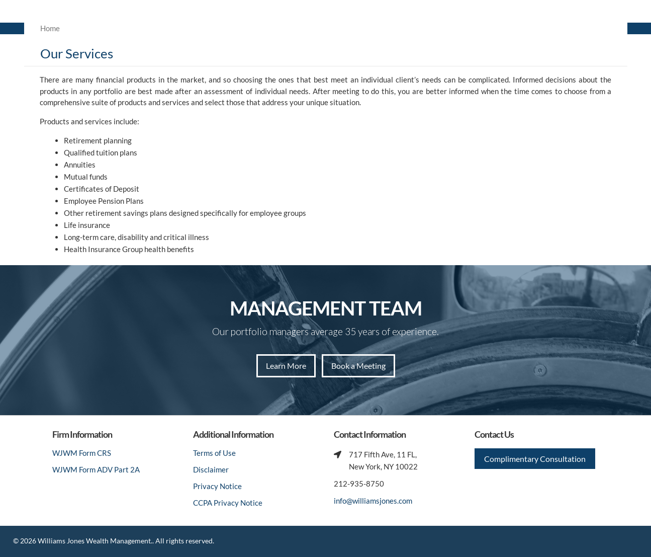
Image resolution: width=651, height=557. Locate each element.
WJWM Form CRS (81, 452)
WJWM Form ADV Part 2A (96, 469)
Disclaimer (211, 469)
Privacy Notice (217, 486)
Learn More (286, 365)
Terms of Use (214, 452)
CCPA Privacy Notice (227, 502)
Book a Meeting (358, 365)
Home (50, 28)
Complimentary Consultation (535, 458)
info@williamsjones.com (373, 500)
